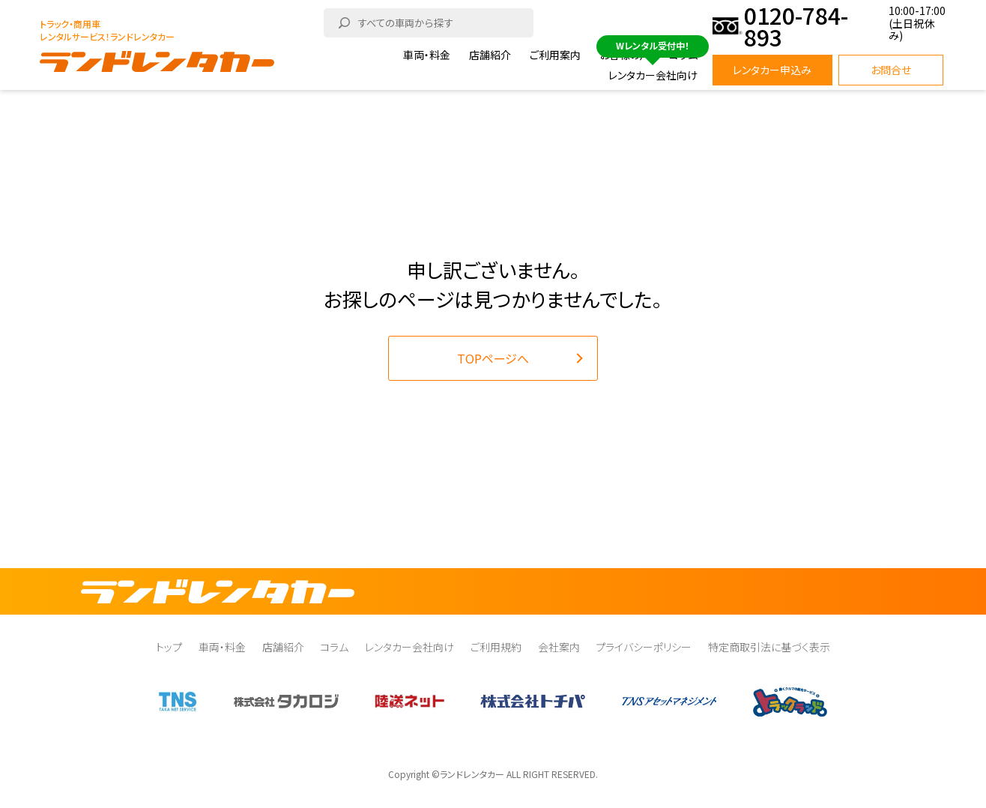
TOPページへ (493, 358)
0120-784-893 (796, 26)
